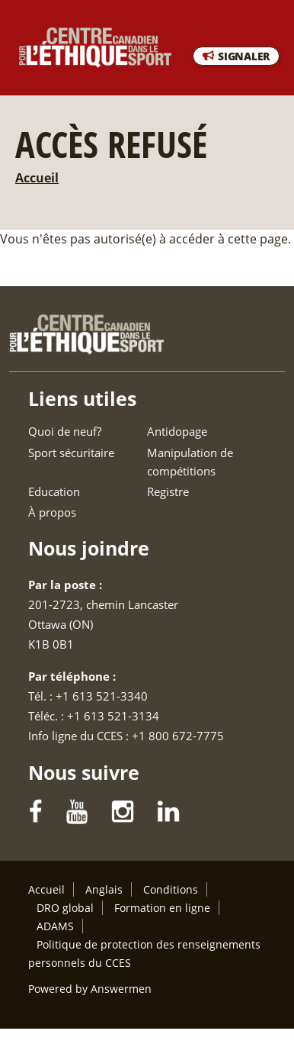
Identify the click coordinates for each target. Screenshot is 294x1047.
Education (54, 491)
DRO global (65, 907)
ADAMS (55, 926)
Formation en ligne (162, 907)
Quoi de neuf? (64, 431)
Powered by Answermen (90, 988)
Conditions (170, 889)
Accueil (37, 177)
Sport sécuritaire (71, 452)
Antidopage (177, 431)
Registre (168, 491)
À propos (52, 512)
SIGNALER (244, 56)
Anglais (104, 889)
